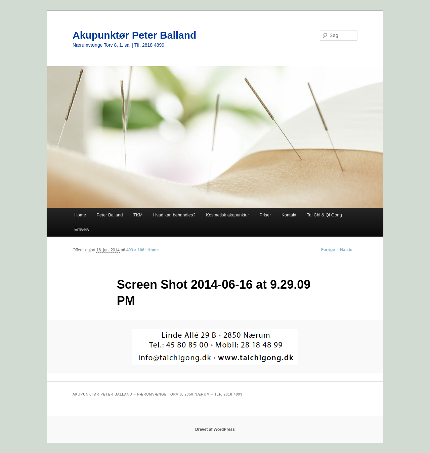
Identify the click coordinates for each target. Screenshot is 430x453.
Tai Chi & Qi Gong (324, 214)
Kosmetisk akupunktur (227, 214)
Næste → (348, 249)
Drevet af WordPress (215, 429)
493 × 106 (135, 250)
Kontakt (289, 214)
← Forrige (325, 249)
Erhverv (81, 229)
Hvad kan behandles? (174, 214)
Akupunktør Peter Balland (134, 35)
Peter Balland (109, 214)
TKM (137, 214)
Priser (265, 214)
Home (80, 214)
